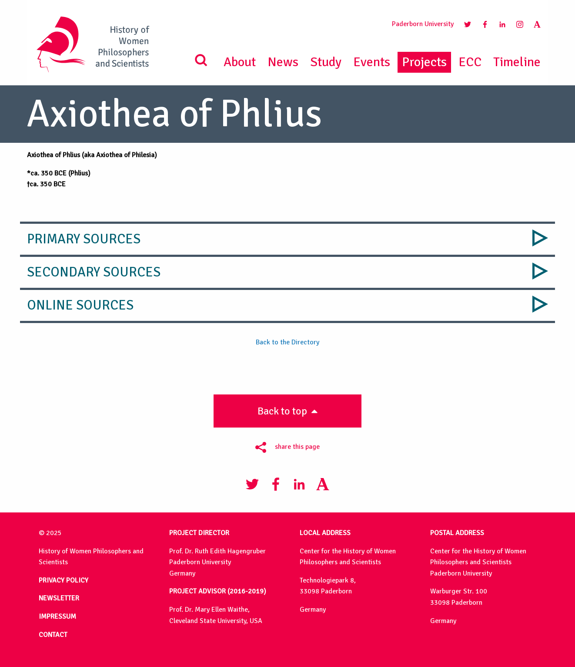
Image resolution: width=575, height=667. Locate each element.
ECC (469, 62)
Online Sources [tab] (80, 305)
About (240, 62)
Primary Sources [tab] (83, 239)
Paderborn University (423, 24)
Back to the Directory (287, 342)
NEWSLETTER (59, 598)
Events (371, 62)
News (282, 62)
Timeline (517, 62)
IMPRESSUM (57, 616)
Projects (424, 62)
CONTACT (53, 634)
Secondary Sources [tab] (93, 272)
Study (325, 62)
